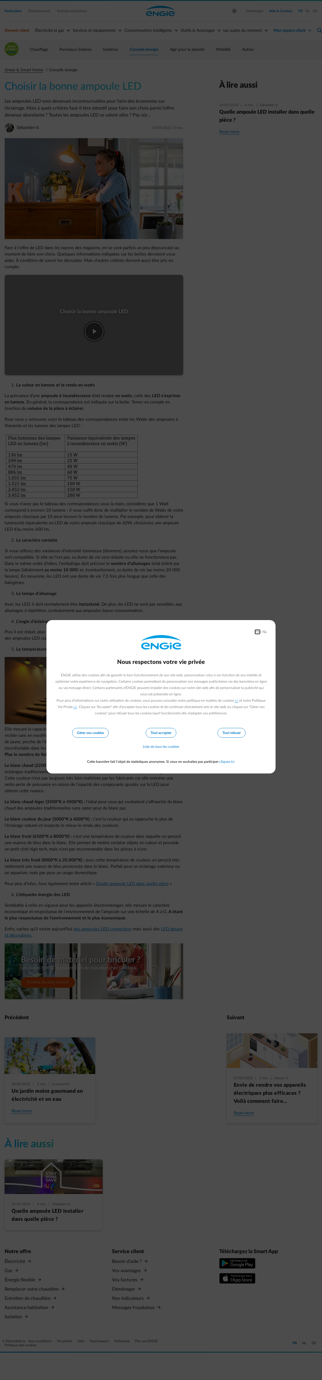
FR (257, 631)
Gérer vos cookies (90, 732)
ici (236, 700)
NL (265, 631)
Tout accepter (161, 732)
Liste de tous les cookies (161, 746)
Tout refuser (231, 732)
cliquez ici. (227, 761)
